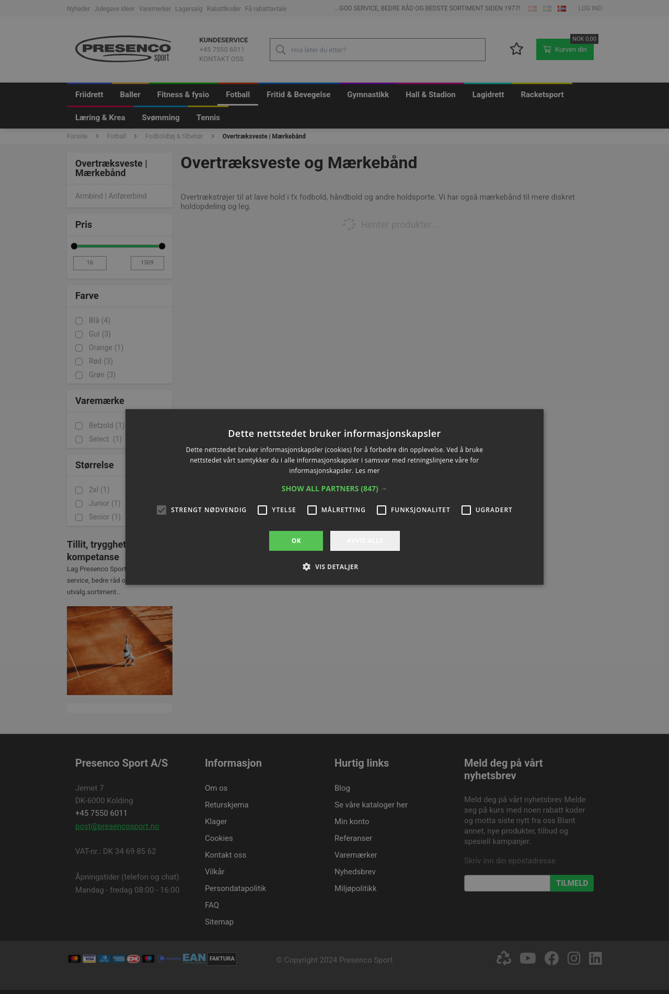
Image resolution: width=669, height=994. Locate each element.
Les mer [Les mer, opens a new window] (367, 470)
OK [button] (296, 540)
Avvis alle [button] (365, 540)
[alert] (334, 497)
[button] (335, 488)
